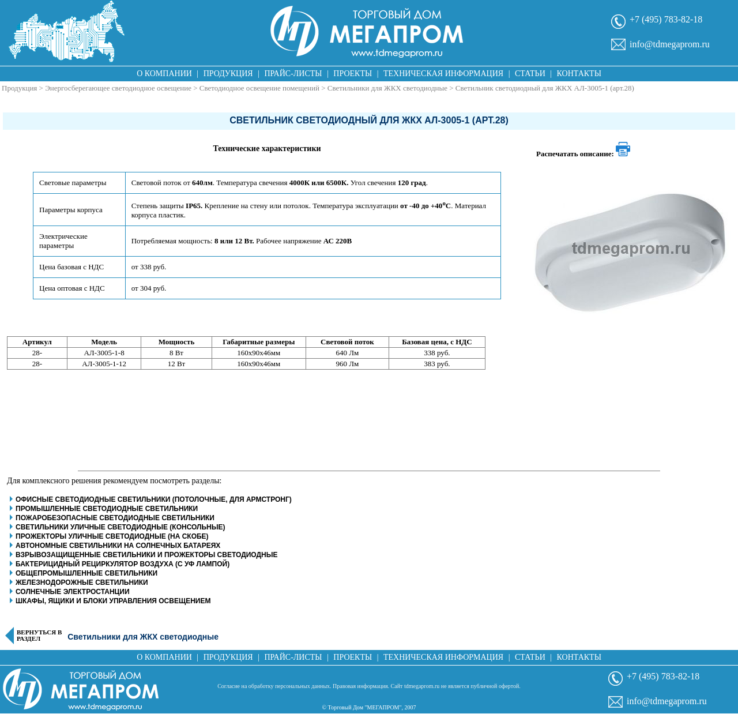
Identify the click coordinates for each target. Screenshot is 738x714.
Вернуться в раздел (39, 635)
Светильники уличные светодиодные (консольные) (120, 527)
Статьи (530, 73)
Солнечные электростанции (73, 592)
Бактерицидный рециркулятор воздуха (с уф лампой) (122, 564)
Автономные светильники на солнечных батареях (118, 546)
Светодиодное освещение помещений (259, 88)
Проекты (352, 73)
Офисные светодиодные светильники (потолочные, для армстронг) (154, 499)
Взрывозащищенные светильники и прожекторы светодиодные (146, 555)
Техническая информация (443, 73)
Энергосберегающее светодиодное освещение (118, 88)
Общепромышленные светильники (86, 573)
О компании (164, 73)
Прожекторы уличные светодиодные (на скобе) (112, 536)
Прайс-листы (293, 73)
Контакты (579, 73)
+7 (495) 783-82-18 (666, 19)
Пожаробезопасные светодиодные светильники (115, 518)
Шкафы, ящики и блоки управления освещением (113, 601)
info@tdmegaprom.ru (670, 44)
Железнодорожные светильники (82, 582)
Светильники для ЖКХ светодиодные (387, 88)
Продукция (228, 73)
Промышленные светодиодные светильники (107, 509)
